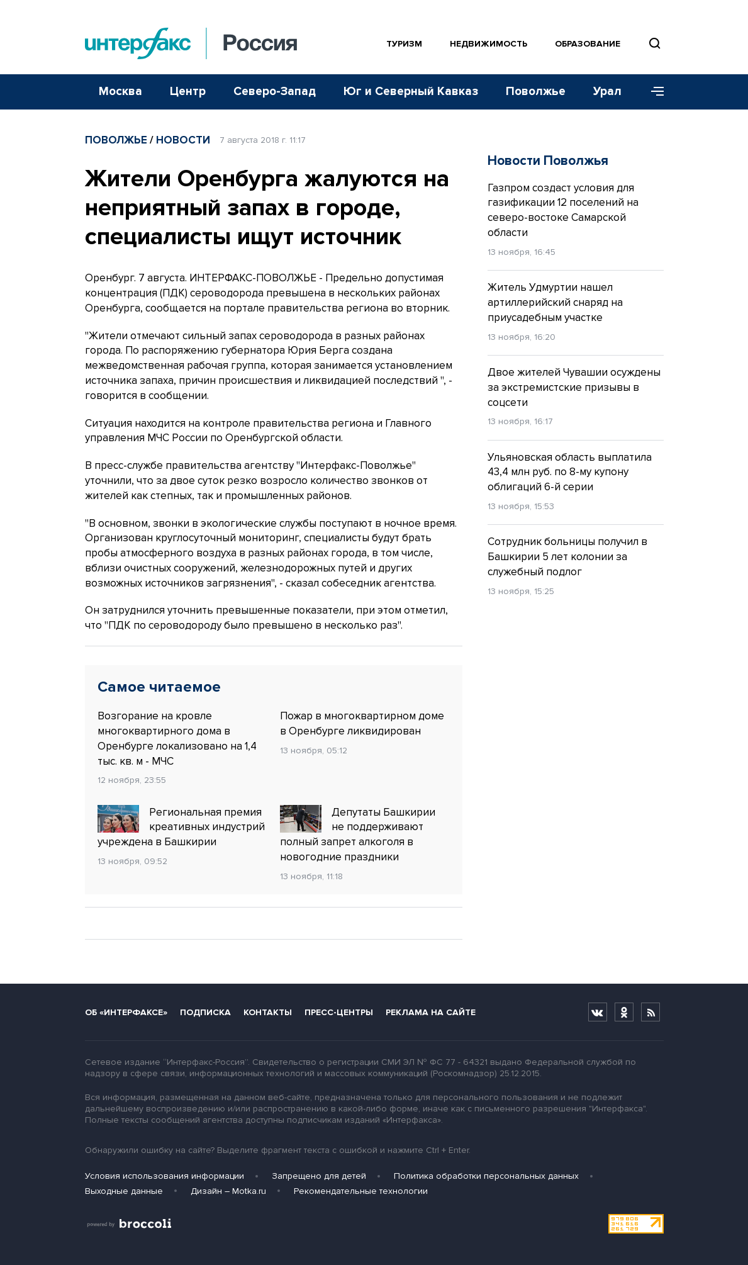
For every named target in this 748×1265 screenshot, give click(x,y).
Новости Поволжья (548, 161)
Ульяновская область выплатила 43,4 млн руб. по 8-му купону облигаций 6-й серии (570, 472)
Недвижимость (488, 43)
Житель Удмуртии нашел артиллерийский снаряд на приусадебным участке (555, 302)
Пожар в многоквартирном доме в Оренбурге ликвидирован (362, 723)
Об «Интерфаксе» (126, 1012)
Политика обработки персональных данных (486, 1176)
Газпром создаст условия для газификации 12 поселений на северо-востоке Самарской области (563, 210)
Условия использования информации (164, 1176)
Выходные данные (124, 1191)
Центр (188, 91)
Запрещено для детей (319, 1176)
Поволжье (536, 91)
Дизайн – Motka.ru (228, 1191)
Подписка (205, 1012)
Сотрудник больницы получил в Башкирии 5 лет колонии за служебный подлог (567, 556)
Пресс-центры (338, 1012)
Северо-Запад (274, 91)
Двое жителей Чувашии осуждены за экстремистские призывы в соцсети (574, 387)
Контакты (267, 1012)
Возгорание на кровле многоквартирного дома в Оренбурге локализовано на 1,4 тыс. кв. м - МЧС (177, 738)
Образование (587, 43)
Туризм (404, 43)
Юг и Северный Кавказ (410, 91)
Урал (607, 91)
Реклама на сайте (431, 1012)
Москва (120, 91)
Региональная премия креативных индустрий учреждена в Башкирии (181, 827)
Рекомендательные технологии (361, 1191)
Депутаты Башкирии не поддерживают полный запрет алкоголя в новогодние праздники (357, 834)
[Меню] (653, 92)
